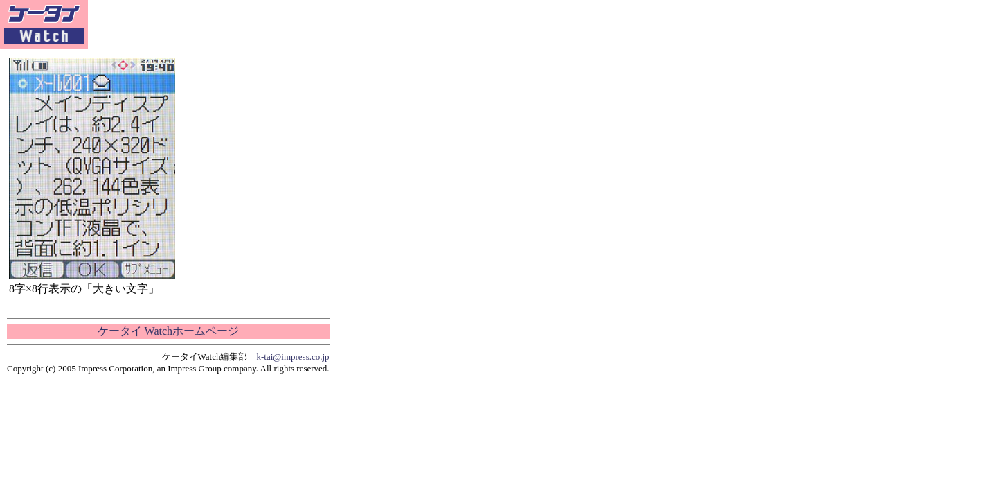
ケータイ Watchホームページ (168, 331)
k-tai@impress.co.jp (293, 356)
